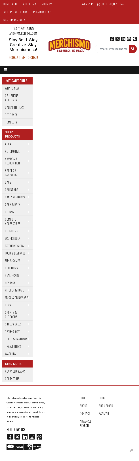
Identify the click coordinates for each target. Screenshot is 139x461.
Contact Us (12, 379)
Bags (8, 182)
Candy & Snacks (15, 197)
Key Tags (10, 283)
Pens (8, 305)
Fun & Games (12, 260)
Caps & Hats (12, 204)
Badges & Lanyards (11, 172)
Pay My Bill (105, 413)
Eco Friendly (12, 238)
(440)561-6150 (23, 28)
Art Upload (10, 12)
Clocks (9, 212)
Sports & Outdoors (11, 314)
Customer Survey (14, 20)
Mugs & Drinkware (16, 297)
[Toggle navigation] (5, 69)
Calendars (11, 190)
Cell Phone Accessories (12, 97)
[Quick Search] (112, 49)
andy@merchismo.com (23, 33)
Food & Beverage (15, 253)
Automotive (12, 151)
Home (6, 4)
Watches (10, 354)
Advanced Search (15, 371)
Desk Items (11, 231)
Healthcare (12, 275)
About (16, 4)
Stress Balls (13, 324)
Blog (102, 398)
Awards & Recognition (12, 161)
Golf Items (11, 268)
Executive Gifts (14, 246)
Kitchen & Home (14, 290)
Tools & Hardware (16, 339)
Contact (25, 12)
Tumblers (11, 122)
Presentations (42, 12)
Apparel (10, 144)
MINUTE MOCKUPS (42, 4)
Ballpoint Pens (14, 107)
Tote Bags (11, 115)
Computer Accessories (12, 221)
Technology (12, 331)
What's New (12, 88)
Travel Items (13, 346)
